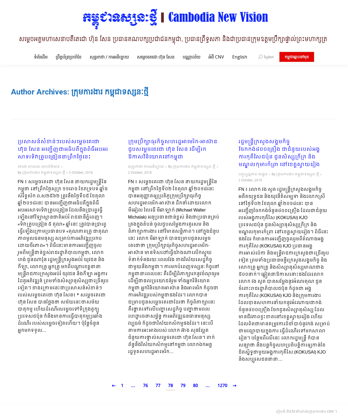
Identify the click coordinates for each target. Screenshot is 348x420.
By (41, 173)
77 (158, 386)
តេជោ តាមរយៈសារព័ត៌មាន (39, 167)
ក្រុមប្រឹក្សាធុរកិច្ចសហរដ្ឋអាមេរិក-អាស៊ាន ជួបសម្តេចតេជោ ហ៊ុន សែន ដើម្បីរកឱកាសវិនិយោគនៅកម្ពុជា (172, 149)
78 (170, 386)
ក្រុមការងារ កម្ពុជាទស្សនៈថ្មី (109, 91)
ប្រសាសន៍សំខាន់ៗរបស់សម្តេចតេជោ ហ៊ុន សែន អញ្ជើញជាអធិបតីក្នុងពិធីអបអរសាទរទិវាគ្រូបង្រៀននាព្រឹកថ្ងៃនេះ (63, 149)
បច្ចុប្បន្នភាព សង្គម (253, 174)
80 (195, 386)
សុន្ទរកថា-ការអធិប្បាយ (146, 167)
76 (145, 386)
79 (183, 386)
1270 (222, 386)
